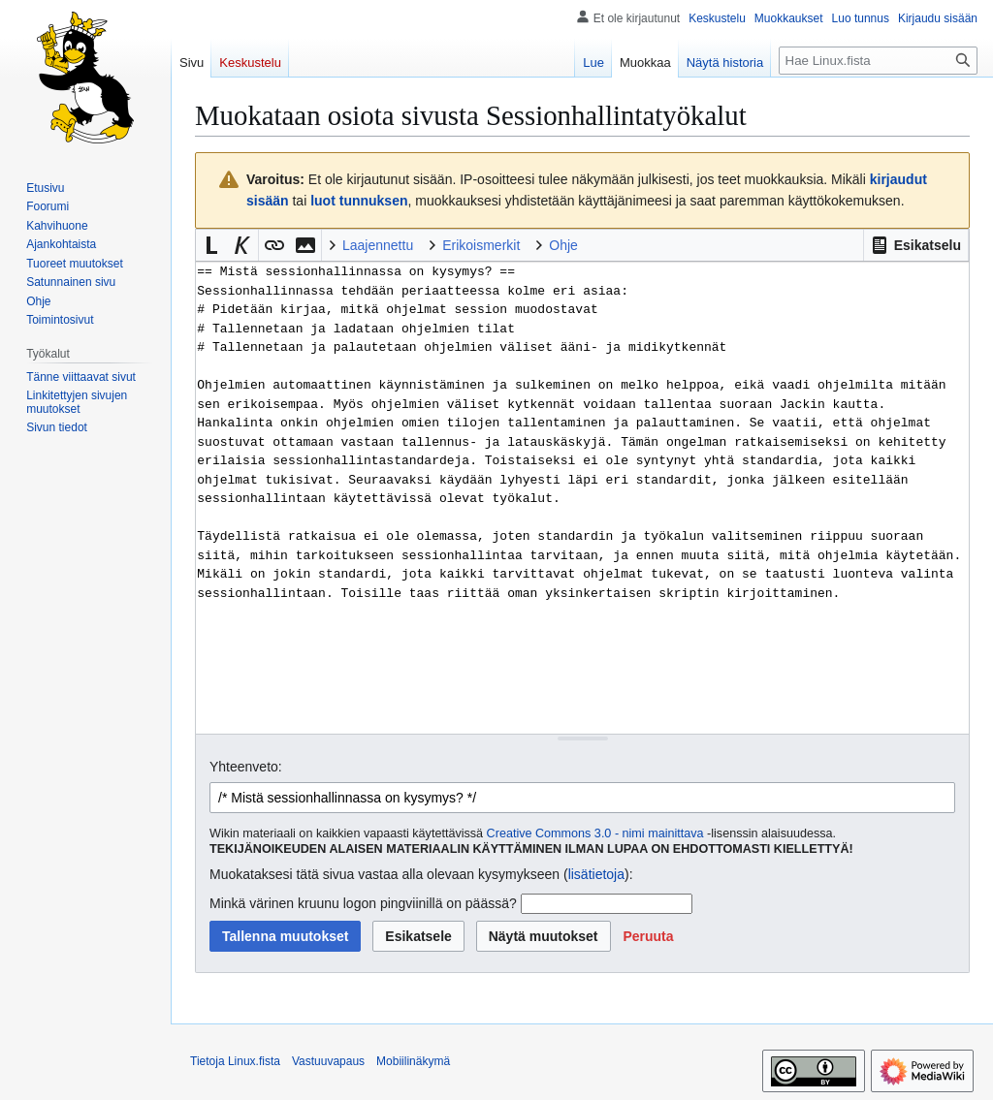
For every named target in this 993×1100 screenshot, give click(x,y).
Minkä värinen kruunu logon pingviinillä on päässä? (363, 903)
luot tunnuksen (358, 200)
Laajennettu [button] (377, 245)
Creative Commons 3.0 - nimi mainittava (595, 833)
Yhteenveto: (245, 766)
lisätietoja (596, 874)
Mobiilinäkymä (413, 1061)
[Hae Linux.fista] (878, 61)
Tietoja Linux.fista (235, 1061)
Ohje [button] (563, 245)
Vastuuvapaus (328, 1061)
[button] (916, 245)
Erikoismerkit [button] (481, 245)
